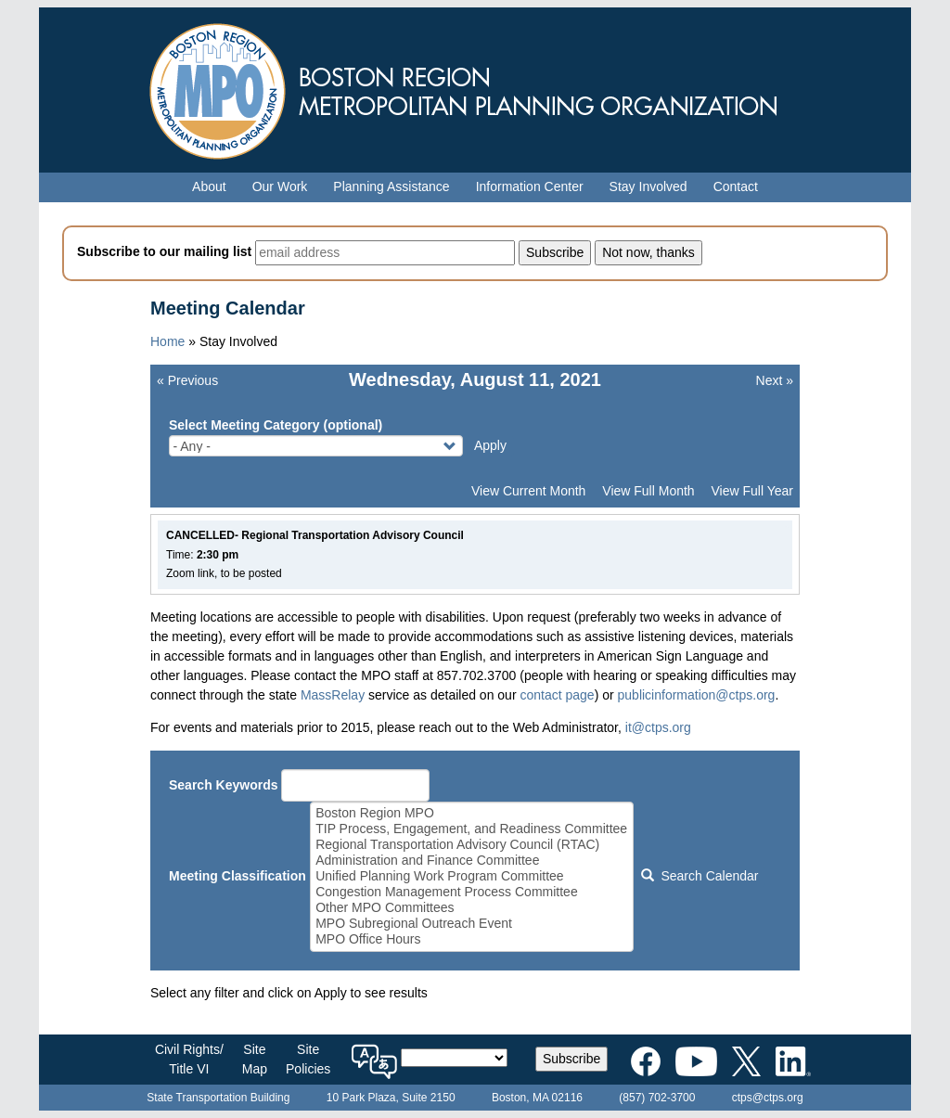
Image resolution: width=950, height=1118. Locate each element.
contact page (557, 695)
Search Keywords (223, 784)
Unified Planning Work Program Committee (471, 876)
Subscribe (571, 1058)
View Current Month (528, 490)
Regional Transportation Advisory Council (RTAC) (471, 845)
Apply (490, 445)
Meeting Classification (237, 875)
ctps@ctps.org (767, 1097)
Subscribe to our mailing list (164, 251)
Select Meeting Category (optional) (275, 425)
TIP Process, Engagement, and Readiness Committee (471, 829)
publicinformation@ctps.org (697, 695)
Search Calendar (699, 875)
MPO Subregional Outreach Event (471, 924)
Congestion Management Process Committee (471, 892)
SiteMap (254, 1059)
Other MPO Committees (471, 908)
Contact (735, 186)
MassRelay (333, 695)
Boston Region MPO (471, 813)
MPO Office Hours (471, 939)
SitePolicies (308, 1059)
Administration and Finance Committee (471, 860)
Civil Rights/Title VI (189, 1059)
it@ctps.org (658, 727)
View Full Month (648, 490)
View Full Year (752, 490)
